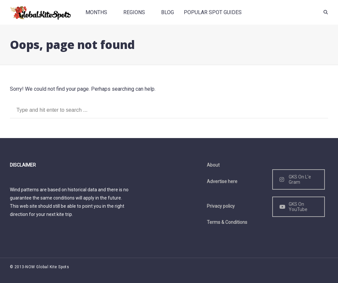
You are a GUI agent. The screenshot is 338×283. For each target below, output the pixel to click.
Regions (134, 12)
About (213, 165)
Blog (167, 12)
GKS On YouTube (293, 206)
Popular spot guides (213, 12)
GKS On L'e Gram (295, 179)
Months (96, 12)
